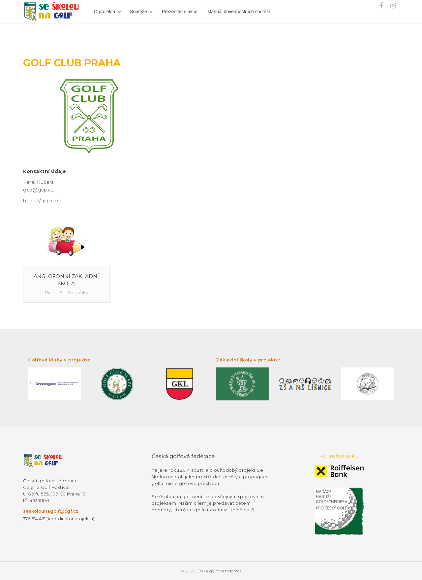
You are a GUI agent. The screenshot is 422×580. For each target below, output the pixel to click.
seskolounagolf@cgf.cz (50, 511)
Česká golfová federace (219, 570)
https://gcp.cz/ (41, 201)
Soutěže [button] (138, 11)
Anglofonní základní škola (66, 280)
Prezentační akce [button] (179, 11)
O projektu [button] (104, 11)
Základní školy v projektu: (248, 359)
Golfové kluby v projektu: (59, 359)
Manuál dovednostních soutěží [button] (238, 11)
